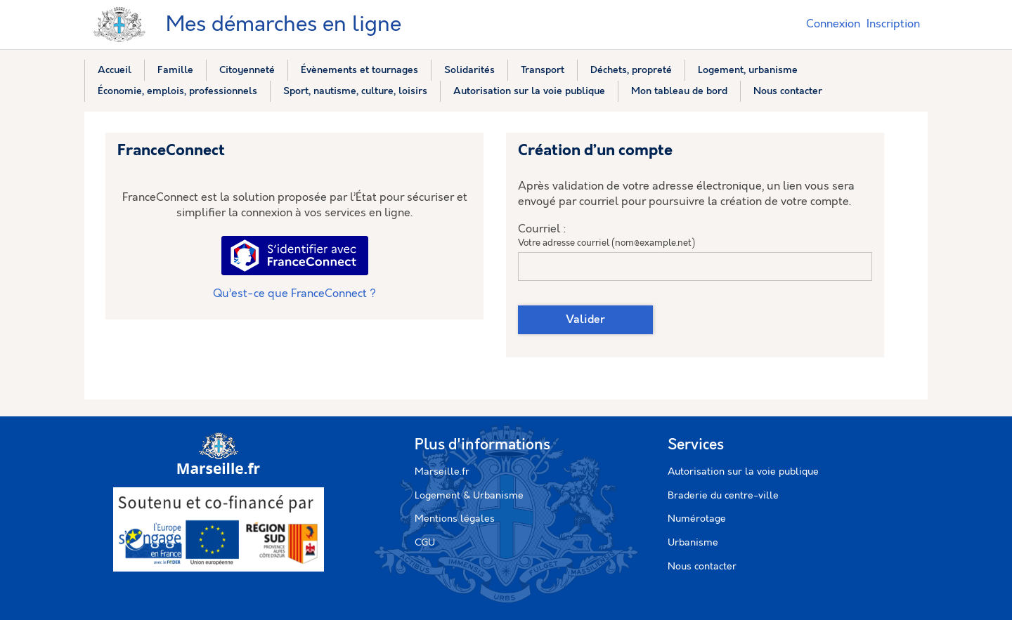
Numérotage (697, 519)
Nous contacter (702, 566)
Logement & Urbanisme (469, 495)
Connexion (833, 24)
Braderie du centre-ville (723, 495)
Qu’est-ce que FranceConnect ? (294, 294)
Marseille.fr (442, 471)
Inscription (893, 24)
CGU (425, 542)
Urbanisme (693, 542)
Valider (585, 320)
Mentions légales (455, 519)
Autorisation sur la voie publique (743, 471)
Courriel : (542, 229)
